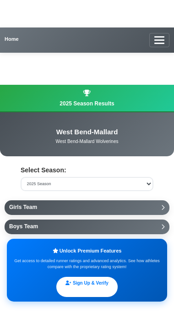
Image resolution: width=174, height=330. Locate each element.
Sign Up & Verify (87, 283)
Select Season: (43, 170)
